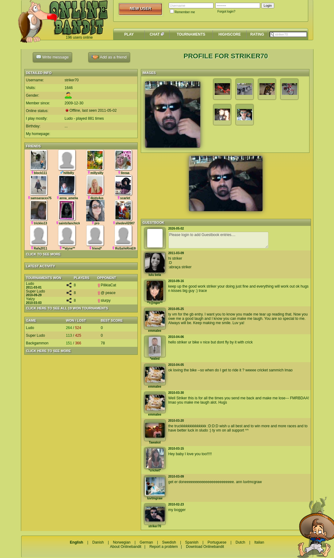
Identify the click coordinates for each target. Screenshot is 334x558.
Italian (259, 542)
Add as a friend (109, 57)
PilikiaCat (106, 285)
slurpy (104, 300)
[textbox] (288, 34)
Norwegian (121, 542)
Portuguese (217, 542)
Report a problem (163, 546)
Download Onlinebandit (205, 546)
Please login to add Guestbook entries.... (218, 240)
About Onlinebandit (125, 546)
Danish (98, 542)
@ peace (106, 293)
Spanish (191, 542)
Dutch (240, 542)
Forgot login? (226, 11)
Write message (52, 56)
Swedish (169, 542)
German (146, 542)
